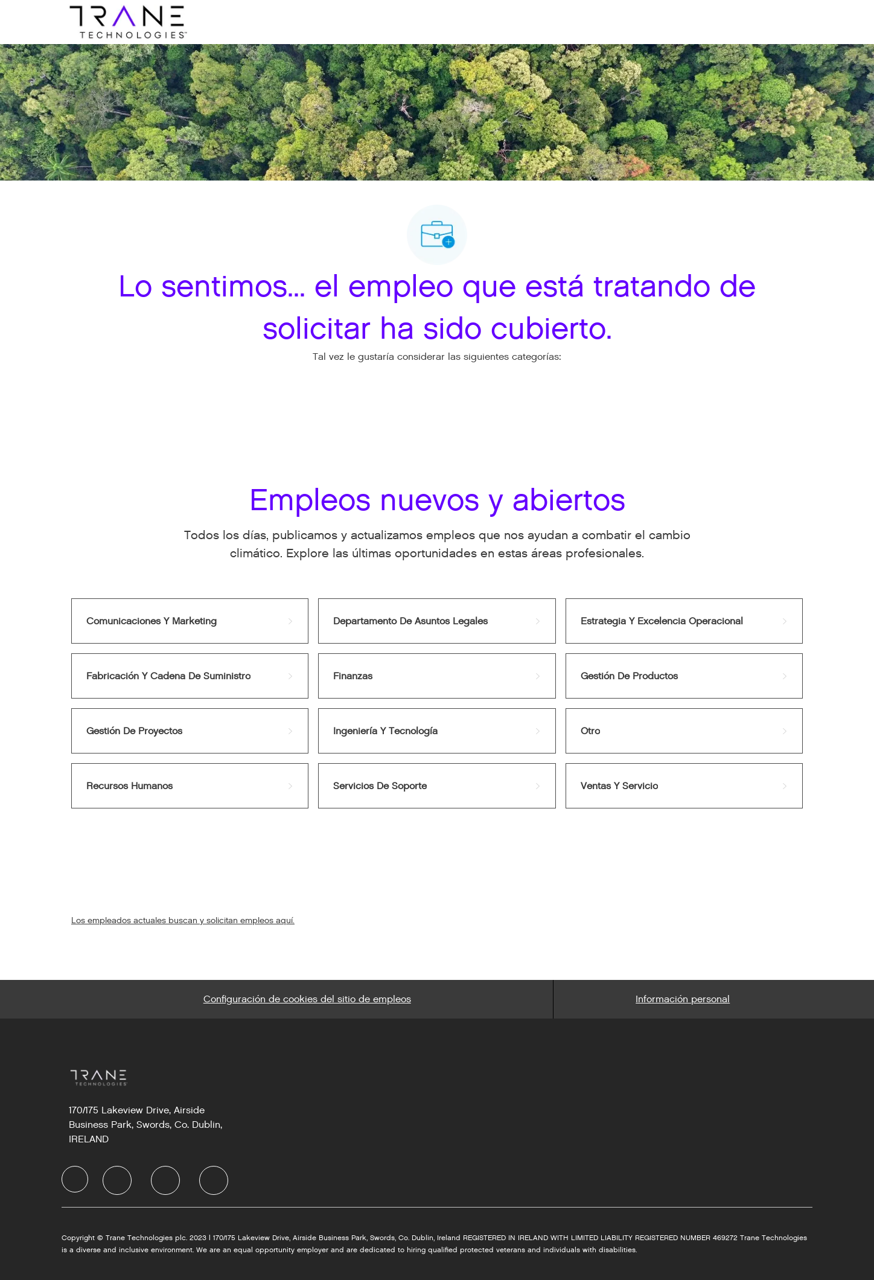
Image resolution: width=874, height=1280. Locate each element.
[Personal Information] (683, 999)
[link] (189, 621)
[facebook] (75, 1179)
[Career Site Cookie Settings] (307, 999)
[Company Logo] (126, 21)
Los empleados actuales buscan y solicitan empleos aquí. (183, 920)
